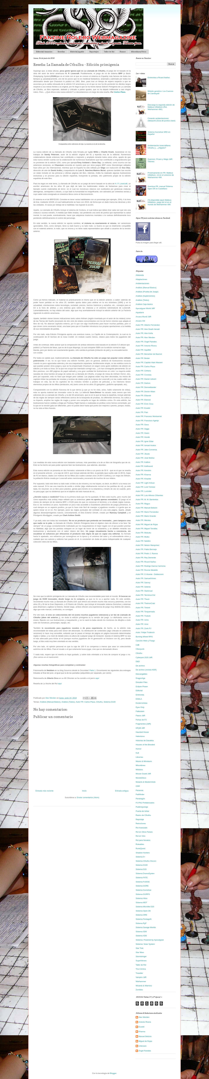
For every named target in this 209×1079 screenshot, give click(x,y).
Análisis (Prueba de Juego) (147, 292)
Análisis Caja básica (144, 304)
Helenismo (140, 736)
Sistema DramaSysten (145, 873)
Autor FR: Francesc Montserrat (149, 416)
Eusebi (141, 1027)
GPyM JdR (140, 728)
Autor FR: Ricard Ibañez (146, 562)
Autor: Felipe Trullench (145, 632)
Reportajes (94, 52)
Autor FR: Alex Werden (145, 337)
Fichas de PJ (141, 720)
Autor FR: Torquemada (145, 612)
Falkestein (140, 711)
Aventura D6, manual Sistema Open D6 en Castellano (160, 187)
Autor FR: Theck (142, 599)
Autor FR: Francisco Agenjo (147, 420)
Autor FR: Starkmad (144, 591)
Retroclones (141, 823)
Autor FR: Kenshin (143, 470)
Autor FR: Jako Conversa (146, 450)
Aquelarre (140, 312)
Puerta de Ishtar (142, 811)
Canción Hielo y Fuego (145, 641)
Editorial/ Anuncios (44, 52)
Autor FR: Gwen (142, 433)
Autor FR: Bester (143, 358)
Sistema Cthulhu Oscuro (146, 861)
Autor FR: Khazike (143, 479)
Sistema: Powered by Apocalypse (150, 940)
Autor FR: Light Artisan (145, 483)
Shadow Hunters (143, 853)
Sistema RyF (141, 923)
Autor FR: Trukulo (143, 616)
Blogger (113, 1073)
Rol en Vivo (140, 836)
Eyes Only (140, 707)
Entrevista (140, 695)
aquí (97, 678)
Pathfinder (140, 794)
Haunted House (142, 732)
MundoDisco (141, 778)
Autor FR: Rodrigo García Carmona (150, 566)
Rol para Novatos (143, 840)
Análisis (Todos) (68, 702)
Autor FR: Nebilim (143, 541)
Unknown (142, 1046)
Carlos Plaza (119, 92)
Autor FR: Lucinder (144, 491)
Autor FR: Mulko (142, 537)
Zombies (139, 990)
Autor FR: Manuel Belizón (146, 508)
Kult (137, 753)
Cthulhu (99, 702)
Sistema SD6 (141, 932)
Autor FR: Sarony (143, 582)
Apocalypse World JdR (145, 308)
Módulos (139, 769)
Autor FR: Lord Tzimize (145, 487)
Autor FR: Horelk (143, 437)
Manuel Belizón (145, 1036)
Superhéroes (141, 961)
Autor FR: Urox (142, 624)
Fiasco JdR (140, 715)
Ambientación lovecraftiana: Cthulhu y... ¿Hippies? (159, 146)
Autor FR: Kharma (143, 475)
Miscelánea (140, 765)
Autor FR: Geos (142, 425)
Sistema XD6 (141, 936)
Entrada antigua (121, 791)
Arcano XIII (140, 321)
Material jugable (77, 52)
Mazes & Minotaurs (144, 761)
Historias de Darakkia (145, 740)
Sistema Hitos (141, 898)
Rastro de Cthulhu (143, 815)
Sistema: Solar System (145, 944)
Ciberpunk (140, 649)
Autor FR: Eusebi (143, 408)
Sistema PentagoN (143, 919)
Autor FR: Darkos (143, 383)
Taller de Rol (109, 52)
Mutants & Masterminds (146, 782)
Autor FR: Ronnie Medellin (147, 570)
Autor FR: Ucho (142, 620)
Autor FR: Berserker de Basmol (149, 354)
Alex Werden (144, 1017)
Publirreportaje (142, 807)
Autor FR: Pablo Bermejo (146, 549)
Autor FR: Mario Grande (146, 516)
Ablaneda (140, 275)
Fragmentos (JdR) (143, 724)
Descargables (141, 674)
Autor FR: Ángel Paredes (146, 342)
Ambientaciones (142, 283)
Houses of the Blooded (145, 745)
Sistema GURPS (143, 894)
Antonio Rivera (145, 1022)
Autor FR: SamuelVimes (146, 578)
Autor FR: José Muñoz (145, 458)
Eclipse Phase (142, 686)
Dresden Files (141, 682)
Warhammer (141, 981)
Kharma (142, 1031)
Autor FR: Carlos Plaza (85, 702)
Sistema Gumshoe (143, 890)
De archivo (140, 666)
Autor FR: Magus (143, 504)
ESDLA (139, 699)
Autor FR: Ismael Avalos (146, 445)
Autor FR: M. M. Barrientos (147, 499)
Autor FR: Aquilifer (143, 350)
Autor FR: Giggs (142, 429)
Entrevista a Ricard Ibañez (159, 77)
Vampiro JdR (141, 977)
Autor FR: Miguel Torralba (146, 528)
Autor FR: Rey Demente (146, 558)
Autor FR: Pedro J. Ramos (147, 553)
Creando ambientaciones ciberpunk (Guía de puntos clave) (161, 119)
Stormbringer (141, 956)
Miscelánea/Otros (138, 52)
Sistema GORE (142, 886)
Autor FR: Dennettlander (146, 387)
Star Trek (139, 948)
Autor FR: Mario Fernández (147, 512)
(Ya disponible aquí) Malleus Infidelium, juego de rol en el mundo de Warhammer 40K (159, 202)
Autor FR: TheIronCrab (145, 603)
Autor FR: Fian (142, 412)
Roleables (140, 844)
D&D (138, 661)
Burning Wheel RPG (144, 637)
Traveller (139, 973)
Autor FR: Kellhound (144, 466)
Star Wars (140, 952)
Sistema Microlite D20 (145, 907)
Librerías (139, 757)
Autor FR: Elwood (143, 400)
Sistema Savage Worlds (146, 927)
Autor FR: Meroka (143, 520)
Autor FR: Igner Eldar (145, 441)
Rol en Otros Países (144, 832)
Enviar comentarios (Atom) (88, 797)
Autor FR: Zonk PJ (143, 628)
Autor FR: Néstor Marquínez (147, 545)
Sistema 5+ (140, 857)
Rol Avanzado (141, 828)
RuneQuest (140, 848)
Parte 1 (92, 670)
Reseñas (61, 52)
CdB (137, 645)
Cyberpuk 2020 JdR (144, 657)
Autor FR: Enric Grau (144, 404)
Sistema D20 (141, 869)
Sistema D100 (110, 702)
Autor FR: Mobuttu (143, 533)
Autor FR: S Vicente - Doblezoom (150, 574)
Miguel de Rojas (145, 1041)
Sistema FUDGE (143, 882)
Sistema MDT (141, 902)
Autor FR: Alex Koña (144, 333)
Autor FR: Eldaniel (143, 395)
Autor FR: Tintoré (143, 607)
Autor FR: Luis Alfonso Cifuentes (149, 495)
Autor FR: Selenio (143, 587)
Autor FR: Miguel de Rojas (147, 524)
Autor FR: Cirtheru (143, 371)
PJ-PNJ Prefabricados (145, 803)
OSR (138, 786)
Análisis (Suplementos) (145, 296)
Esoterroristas (141, 703)
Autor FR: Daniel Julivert (146, 379)
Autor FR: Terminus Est (145, 595)
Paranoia (139, 790)
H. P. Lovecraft (121, 183)
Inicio (84, 791)
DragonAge (140, 678)
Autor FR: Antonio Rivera (146, 346)
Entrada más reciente (45, 791)
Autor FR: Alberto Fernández (148, 325)
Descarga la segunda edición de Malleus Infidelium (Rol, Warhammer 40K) (161, 107)
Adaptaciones (141, 279)
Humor (123, 52)
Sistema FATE (142, 877)
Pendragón (140, 799)
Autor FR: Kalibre (143, 462)
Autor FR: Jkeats (143, 454)
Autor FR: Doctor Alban (145, 391)
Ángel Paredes (145, 1051)
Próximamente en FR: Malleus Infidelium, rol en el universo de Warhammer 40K (161, 175)
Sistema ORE (141, 915)
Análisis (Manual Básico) (50, 702)
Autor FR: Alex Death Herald (148, 329)
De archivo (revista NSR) (146, 670)
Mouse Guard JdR (143, 774)
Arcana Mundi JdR (143, 317)
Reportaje (140, 819)
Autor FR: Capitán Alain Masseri (149, 362)
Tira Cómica (141, 969)
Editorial (139, 690)
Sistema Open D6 (143, 911)
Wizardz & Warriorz (144, 986)
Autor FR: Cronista (143, 375)
